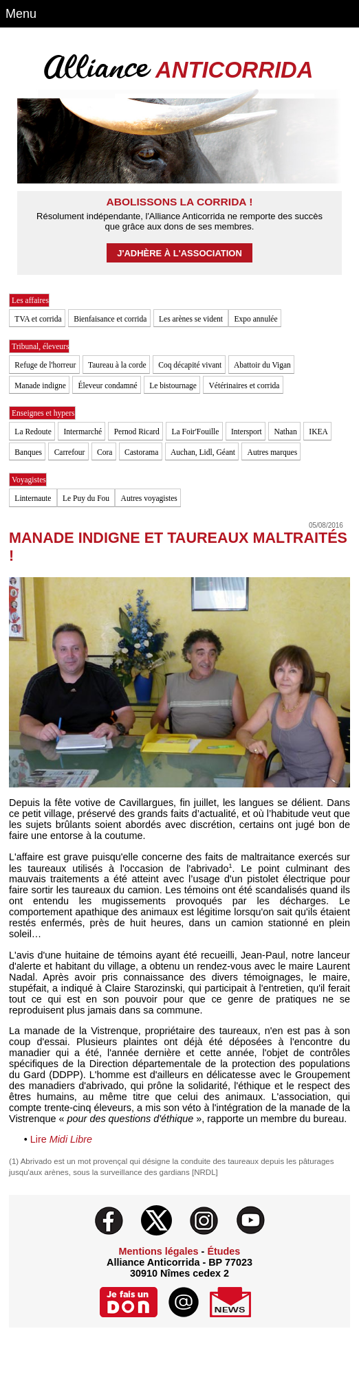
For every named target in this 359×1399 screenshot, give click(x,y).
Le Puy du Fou (87, 498)
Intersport (246, 431)
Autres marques (273, 452)
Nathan (285, 431)
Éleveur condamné (108, 385)
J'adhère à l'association (179, 253)
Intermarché (82, 431)
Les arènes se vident (192, 319)
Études (223, 1251)
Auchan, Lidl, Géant (203, 452)
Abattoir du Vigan (262, 365)
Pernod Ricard (137, 431)
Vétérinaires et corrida (244, 385)
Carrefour (69, 452)
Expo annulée (256, 319)
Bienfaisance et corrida (110, 319)
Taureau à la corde (117, 365)
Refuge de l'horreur (45, 365)
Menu (21, 14)
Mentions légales (159, 1251)
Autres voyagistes (149, 498)
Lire (58, 1139)
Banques (28, 452)
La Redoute (32, 431)
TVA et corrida (37, 319)
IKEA (318, 431)
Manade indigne (40, 385)
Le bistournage (173, 385)
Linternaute (33, 498)
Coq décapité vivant (189, 365)
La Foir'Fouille (195, 431)
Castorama (141, 452)
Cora (104, 452)
